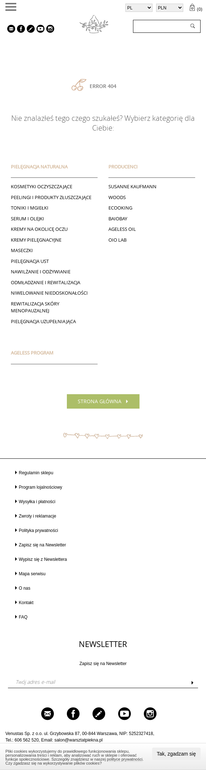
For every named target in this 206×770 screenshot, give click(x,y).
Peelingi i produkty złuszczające (51, 197)
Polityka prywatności (38, 530)
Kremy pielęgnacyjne (36, 240)
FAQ (23, 617)
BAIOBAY (117, 218)
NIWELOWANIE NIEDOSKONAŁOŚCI (49, 293)
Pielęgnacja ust (30, 261)
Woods (117, 197)
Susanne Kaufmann (132, 186)
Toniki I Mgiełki (29, 207)
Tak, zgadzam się (176, 754)
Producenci (123, 166)
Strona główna (99, 401)
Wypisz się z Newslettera (43, 559)
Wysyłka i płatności (37, 501)
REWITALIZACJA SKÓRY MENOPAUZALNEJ (35, 307)
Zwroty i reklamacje (37, 516)
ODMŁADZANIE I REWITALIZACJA (45, 282)
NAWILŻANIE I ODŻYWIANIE (40, 271)
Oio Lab (117, 240)
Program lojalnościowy (40, 487)
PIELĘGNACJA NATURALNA (39, 166)
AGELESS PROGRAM (32, 352)
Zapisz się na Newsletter (42, 544)
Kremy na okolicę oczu (39, 229)
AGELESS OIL (122, 229)
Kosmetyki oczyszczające (41, 186)
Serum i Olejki (27, 218)
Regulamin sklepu (36, 472)
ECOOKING (120, 207)
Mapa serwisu (32, 573)
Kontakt (26, 602)
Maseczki (22, 250)
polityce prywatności (124, 759)
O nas (24, 588)
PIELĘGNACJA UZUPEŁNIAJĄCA (43, 321)
